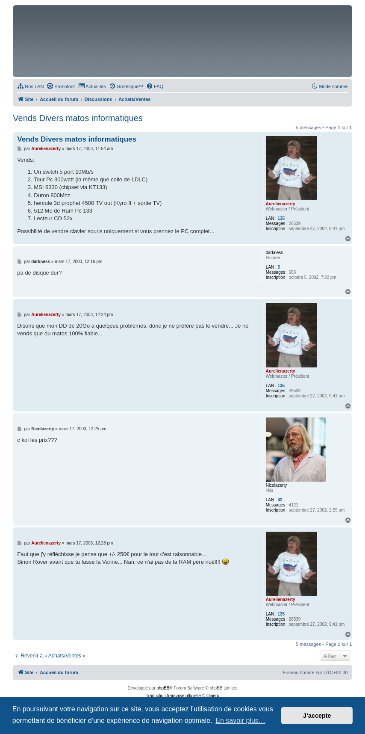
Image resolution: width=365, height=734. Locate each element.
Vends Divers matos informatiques (77, 118)
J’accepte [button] (317, 715)
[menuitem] (30, 86)
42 (279, 499)
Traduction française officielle (173, 695)
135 (281, 218)
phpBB (162, 688)
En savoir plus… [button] (240, 720)
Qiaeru (212, 695)
